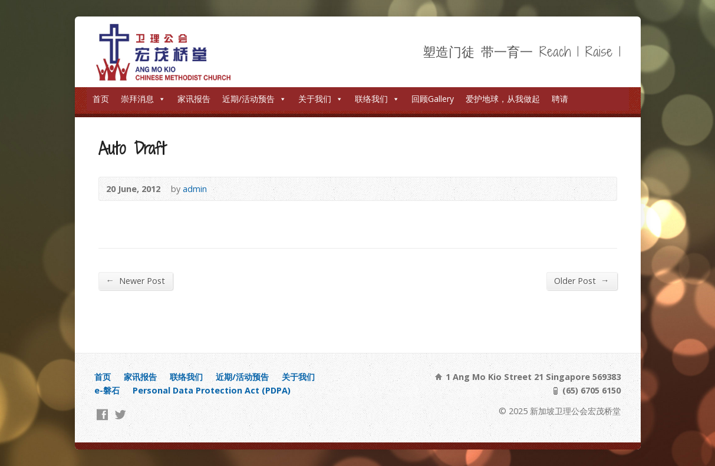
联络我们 (377, 98)
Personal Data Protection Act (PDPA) (212, 390)
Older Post (581, 280)
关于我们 (320, 98)
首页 (101, 98)
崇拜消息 (143, 98)
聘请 (560, 98)
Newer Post (135, 280)
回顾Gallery (432, 98)
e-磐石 (107, 390)
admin (195, 188)
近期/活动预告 (254, 98)
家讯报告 (193, 98)
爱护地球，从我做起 (503, 98)
